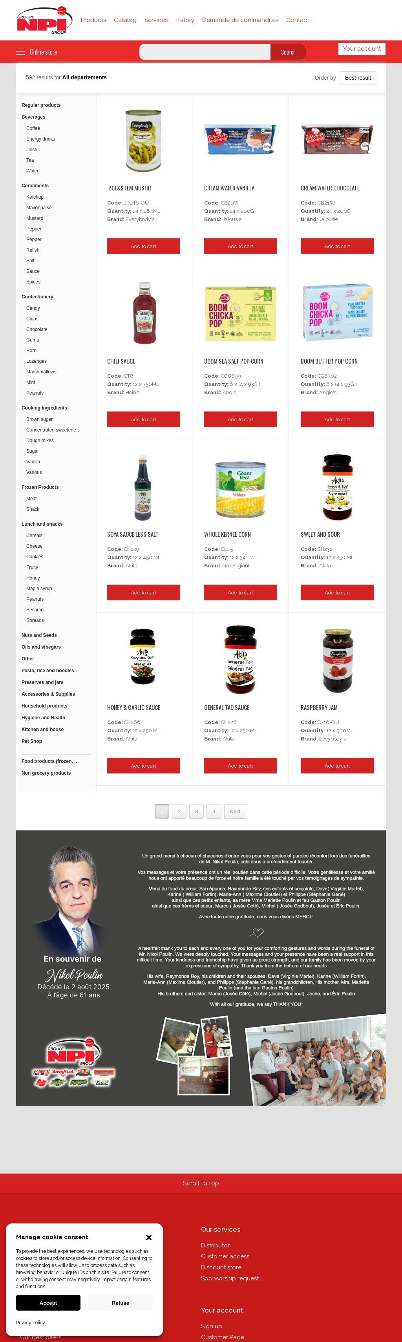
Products (93, 20)
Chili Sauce (121, 361)
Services (156, 20)
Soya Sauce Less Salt (133, 534)
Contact (297, 20)
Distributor (215, 1245)
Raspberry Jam (319, 707)
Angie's (327, 392)
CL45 (227, 549)
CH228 (229, 722)
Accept (48, 1303)
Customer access (225, 1256)
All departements (84, 77)
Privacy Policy (30, 1323)
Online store (36, 51)
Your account (362, 48)
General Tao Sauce (226, 707)
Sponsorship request (230, 1278)
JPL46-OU (136, 203)
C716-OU (328, 722)
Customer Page (222, 1337)
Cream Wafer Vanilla (229, 187)
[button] (149, 1238)
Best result (358, 78)
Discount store (221, 1267)
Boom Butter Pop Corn (329, 361)
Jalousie (232, 219)
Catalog (125, 20)
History (184, 20)
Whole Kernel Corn (227, 534)
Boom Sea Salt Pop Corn (233, 361)
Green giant (236, 566)
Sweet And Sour (320, 534)
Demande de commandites (240, 20)
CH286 (132, 722)
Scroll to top (201, 1183)
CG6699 (231, 376)
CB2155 (229, 203)
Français (321, 48)
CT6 (128, 376)
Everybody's (140, 219)
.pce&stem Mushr (129, 187)
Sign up (211, 1326)
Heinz (132, 392)
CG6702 (327, 376)
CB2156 (327, 203)
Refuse (120, 1303)
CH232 (325, 549)
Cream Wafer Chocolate (330, 187)
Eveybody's (332, 739)
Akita (131, 566)
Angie (229, 392)
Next (235, 811)
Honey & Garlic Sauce (133, 707)
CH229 (131, 549)
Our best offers (40, 1337)
